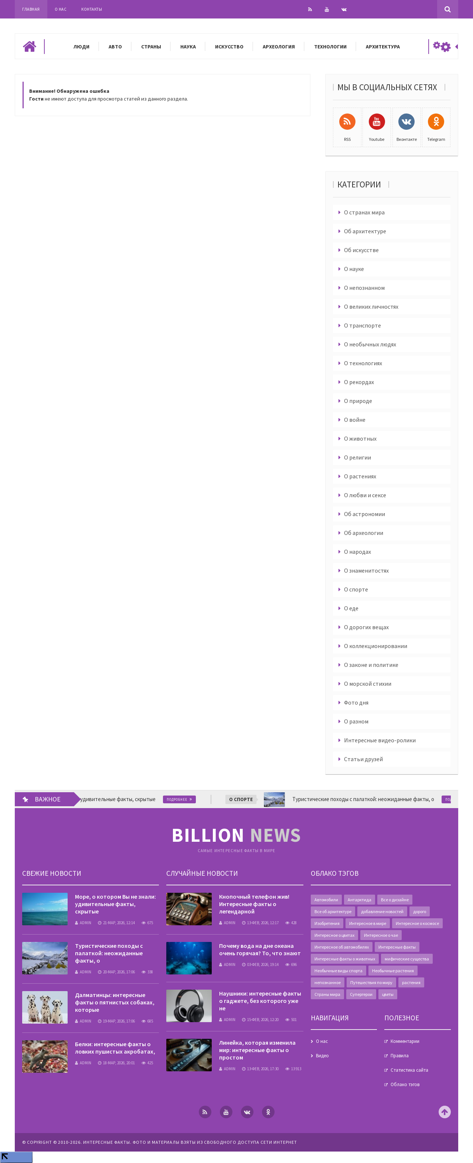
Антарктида (359, 899)
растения (411, 982)
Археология (279, 46)
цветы (388, 994)
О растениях (360, 476)
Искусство (229, 46)
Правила (400, 1055)
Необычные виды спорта (338, 970)
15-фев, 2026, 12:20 (260, 1019)
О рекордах (359, 382)
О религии (357, 457)
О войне (354, 419)
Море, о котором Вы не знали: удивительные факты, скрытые (115, 904)
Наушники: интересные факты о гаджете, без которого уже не (260, 1001)
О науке (354, 268)
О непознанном (364, 287)
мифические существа (407, 959)
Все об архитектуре (332, 911)
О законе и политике (371, 664)
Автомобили (326, 899)
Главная (31, 9)
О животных (360, 438)
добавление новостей (382, 911)
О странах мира (364, 212)
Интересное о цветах (334, 935)
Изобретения (327, 923)
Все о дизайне (395, 899)
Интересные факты (397, 947)
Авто (115, 46)
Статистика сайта (409, 1070)
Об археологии (363, 532)
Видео (322, 1055)
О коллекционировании (375, 646)
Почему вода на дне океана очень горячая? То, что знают (260, 949)
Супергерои (361, 994)
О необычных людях (370, 344)
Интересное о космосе (417, 923)
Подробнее (181, 799)
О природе (358, 400)
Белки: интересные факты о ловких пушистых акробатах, (115, 1047)
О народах (357, 551)
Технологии (330, 46)
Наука (188, 46)
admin (83, 922)
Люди (81, 46)
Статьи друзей (363, 759)
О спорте (356, 589)
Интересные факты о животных (344, 959)
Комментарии (405, 1041)
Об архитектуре (365, 231)
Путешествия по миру (371, 982)
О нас (61, 9)
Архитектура (383, 46)
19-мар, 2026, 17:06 (116, 1021)
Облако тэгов (405, 1084)
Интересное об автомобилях (341, 947)
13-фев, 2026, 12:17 (260, 922)
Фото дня (356, 702)
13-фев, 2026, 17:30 (260, 1068)
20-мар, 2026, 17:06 (116, 971)
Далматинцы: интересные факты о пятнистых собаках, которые (114, 1002)
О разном (356, 721)
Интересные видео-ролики (380, 740)
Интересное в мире (367, 923)
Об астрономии (364, 514)
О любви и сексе (365, 495)
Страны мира (327, 994)
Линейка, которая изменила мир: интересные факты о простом (257, 1050)
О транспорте (362, 325)
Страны (151, 46)
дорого (419, 911)
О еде (351, 608)
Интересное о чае (381, 935)
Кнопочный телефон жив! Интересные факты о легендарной (254, 904)
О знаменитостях (366, 570)
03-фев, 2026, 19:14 (260, 964)
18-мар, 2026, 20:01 (116, 1062)
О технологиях (363, 363)
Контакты (91, 9)
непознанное (327, 982)
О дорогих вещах (366, 627)
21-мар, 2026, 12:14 (116, 922)
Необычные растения (393, 970)
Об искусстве (361, 250)
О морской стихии (367, 683)
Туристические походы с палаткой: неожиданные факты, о (109, 953)
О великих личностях (371, 306)
